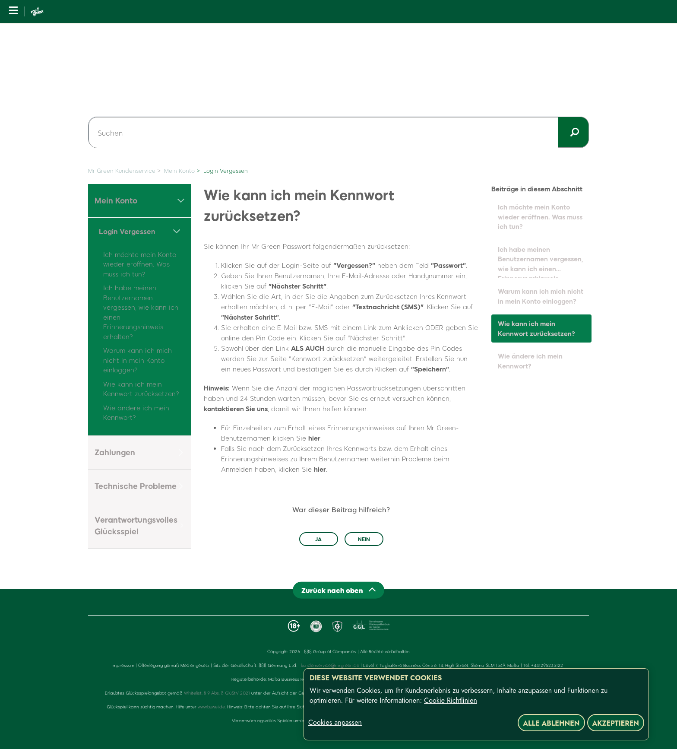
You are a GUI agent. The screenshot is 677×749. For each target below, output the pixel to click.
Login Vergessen (225, 170)
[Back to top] (338, 590)
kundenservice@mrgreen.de (330, 665)
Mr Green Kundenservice (121, 170)
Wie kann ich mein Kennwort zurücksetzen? (536, 328)
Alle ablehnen (551, 723)
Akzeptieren (615, 723)
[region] (476, 704)
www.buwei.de (211, 706)
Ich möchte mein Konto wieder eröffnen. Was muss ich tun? (139, 264)
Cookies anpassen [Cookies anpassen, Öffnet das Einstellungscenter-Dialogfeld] (335, 722)
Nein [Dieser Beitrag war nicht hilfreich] (364, 539)
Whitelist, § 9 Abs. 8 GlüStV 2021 (217, 692)
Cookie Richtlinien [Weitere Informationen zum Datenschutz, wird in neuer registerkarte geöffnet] (450, 700)
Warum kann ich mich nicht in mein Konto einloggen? (137, 360)
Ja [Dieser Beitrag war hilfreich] (318, 539)
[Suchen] (338, 132)
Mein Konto (179, 170)
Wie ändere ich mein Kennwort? (530, 361)
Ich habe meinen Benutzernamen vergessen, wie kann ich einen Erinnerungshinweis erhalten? (540, 261)
